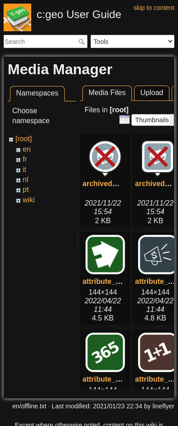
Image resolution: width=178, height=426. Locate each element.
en (27, 149)
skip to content (154, 7)
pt (26, 189)
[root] (23, 139)
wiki (29, 200)
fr (25, 159)
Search (82, 41)
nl (25, 179)
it (24, 169)
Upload (152, 92)
